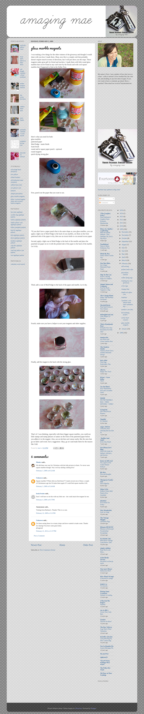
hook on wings (104, 512)
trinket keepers (15, 177)
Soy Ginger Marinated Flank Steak (105, 267)
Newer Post (36, 545)
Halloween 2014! (105, 571)
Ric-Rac (103, 472)
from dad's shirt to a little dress (23, 60)
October (124, 238)
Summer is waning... (106, 595)
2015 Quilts (22, 119)
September (125, 241)
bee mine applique (17, 212)
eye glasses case (16, 188)
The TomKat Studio (104, 348)
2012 (121, 220)
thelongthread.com (106, 315)
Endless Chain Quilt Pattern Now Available (106, 493)
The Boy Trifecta (106, 627)
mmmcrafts (104, 337)
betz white (103, 360)
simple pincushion (16, 193)
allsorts (102, 370)
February (125, 263)
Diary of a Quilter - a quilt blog (107, 230)
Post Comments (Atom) (47, 550)
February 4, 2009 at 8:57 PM (45, 500)
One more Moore (106, 569)
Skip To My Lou (105, 275)
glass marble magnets (18, 196)
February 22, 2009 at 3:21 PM (45, 513)
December (125, 232)
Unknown (39, 478)
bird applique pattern (17, 235)
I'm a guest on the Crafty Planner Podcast (105, 465)
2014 (121, 213)
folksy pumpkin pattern (18, 227)
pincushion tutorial (124, 273)
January (124, 329)
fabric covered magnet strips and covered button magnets (18, 201)
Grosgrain (103, 410)
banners (13, 191)
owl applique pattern (17, 255)
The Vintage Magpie (104, 519)
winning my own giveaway (126, 282)
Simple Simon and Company (106, 285)
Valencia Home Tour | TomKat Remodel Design (107, 353)
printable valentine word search (23, 132)
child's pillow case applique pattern (17, 223)
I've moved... (104, 586)
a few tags (124, 286)
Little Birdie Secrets (104, 558)
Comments (103, 203)
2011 (121, 223)
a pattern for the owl (23, 143)
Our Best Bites (105, 263)
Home (62, 545)
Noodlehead (104, 244)
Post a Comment (39, 536)
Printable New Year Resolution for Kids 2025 (106, 330)
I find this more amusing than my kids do (107, 431)
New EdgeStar (104, 483)
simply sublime (105, 548)
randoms (124, 297)
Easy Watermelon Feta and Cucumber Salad (106, 390)
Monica (38, 462)
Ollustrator (78, 708)
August (124, 244)
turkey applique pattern (18, 220)
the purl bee (104, 654)
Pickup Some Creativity (104, 592)
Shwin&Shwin (105, 305)
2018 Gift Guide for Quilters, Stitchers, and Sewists (106, 453)
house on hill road (106, 461)
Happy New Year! (105, 371)
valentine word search (18, 264)
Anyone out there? (106, 621)
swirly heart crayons (125, 319)
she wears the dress (23, 97)
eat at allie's (104, 610)
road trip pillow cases (23, 47)
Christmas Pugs (105, 521)
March (124, 260)
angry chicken (105, 427)
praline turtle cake (127, 269)
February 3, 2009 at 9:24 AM (45, 486)
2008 (121, 333)
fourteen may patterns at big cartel (109, 190)
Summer (102, 604)
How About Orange (107, 576)
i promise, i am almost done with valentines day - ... (127, 303)
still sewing (125, 266)
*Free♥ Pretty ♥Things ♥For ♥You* (105, 662)
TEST (102, 381)
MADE (102, 398)
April (124, 257)
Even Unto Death (105, 442)
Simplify (103, 419)
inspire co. (103, 584)
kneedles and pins (106, 637)
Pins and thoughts (105, 474)
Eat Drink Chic (105, 539)
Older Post (88, 545)
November (125, 235)
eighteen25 (104, 657)
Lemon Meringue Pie (106, 648)
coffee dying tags (126, 278)
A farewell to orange (106, 578)
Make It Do (104, 489)
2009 (121, 229)
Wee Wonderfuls (106, 510)
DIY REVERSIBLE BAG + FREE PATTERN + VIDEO (106, 402)
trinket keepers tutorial (22, 85)
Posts (101, 199)
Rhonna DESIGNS (106, 527)
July (123, 248)
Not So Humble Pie (106, 646)
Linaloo (103, 620)
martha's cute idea (127, 309)
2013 (121, 216)
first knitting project (125, 314)
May (123, 254)
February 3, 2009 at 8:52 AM (45, 471)
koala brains (40, 493)
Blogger (93, 708)
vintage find (125, 289)
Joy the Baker (105, 387)
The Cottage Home (106, 295)
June (123, 251)
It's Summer (104, 421)
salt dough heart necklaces (16, 170)
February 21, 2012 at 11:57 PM (46, 531)
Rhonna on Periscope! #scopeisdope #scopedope (107, 531)
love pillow (14, 174)
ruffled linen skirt (22, 108)
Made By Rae (105, 254)
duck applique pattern (18, 238)
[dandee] (103, 501)
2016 (121, 210)
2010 (121, 226)
